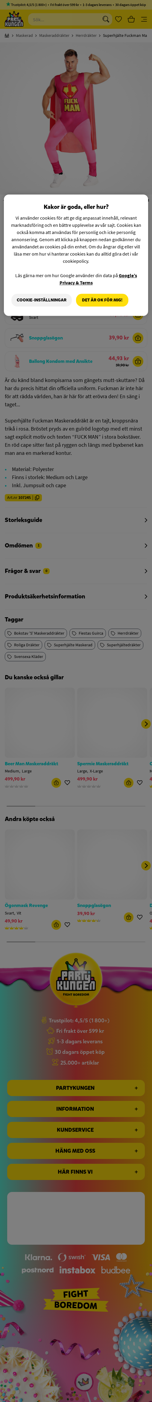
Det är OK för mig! (102, 300)
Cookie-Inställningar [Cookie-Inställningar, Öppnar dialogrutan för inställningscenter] (41, 300)
